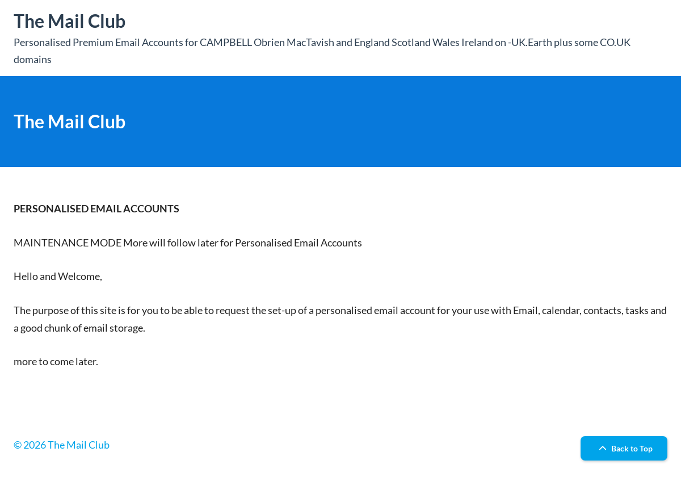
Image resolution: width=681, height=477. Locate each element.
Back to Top (624, 448)
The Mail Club (69, 21)
